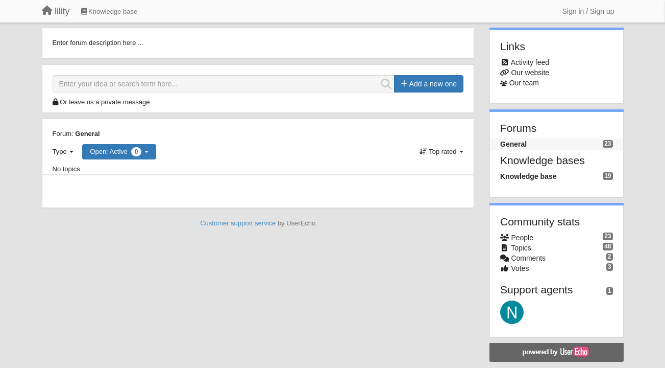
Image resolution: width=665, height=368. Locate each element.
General (87, 133)
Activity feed (530, 62)
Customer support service (238, 223)
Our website (530, 72)
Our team (524, 83)
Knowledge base (528, 176)
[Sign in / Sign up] (588, 11)
